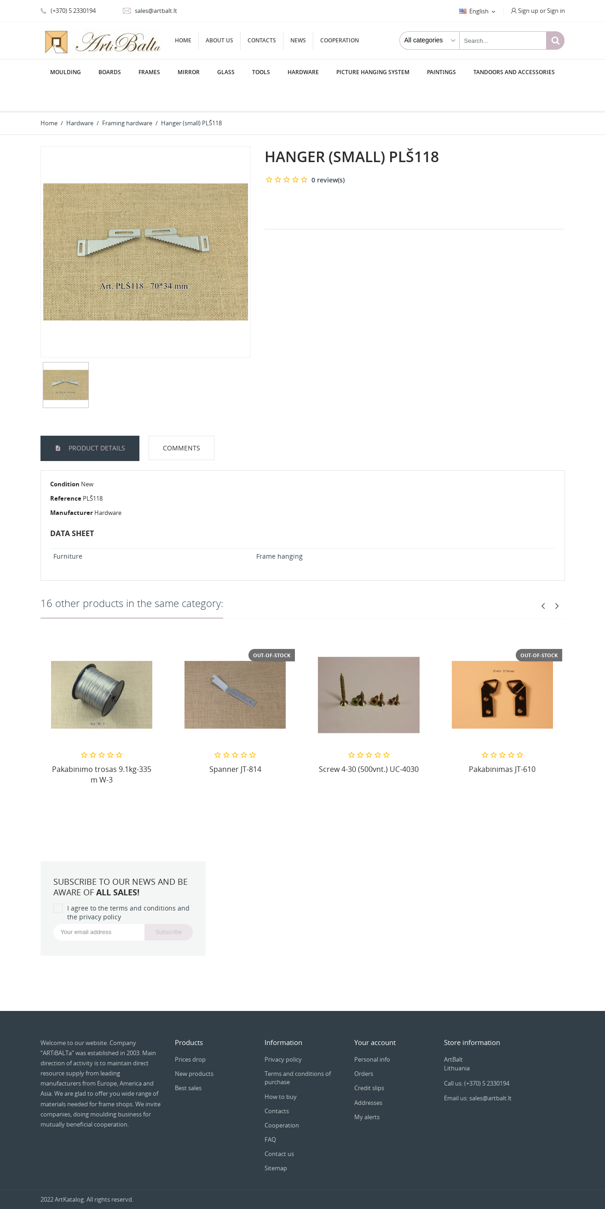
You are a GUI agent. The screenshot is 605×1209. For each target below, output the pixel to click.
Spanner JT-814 (235, 743)
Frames (149, 72)
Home (183, 40)
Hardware (303, 72)
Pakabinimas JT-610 (502, 743)
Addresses (368, 1076)
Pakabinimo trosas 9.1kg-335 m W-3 (101, 748)
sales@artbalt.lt (149, 10)
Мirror (189, 72)
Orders (363, 1047)
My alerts (367, 1090)
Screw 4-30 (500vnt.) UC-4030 (369, 743)
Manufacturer (71, 486)
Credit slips (369, 1061)
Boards (109, 72)
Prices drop (190, 1033)
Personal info (372, 1033)
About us (219, 40)
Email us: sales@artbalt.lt (478, 1072)
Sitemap (276, 1142)
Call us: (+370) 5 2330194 (476, 1057)
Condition (65, 458)
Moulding (65, 72)
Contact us (279, 1127)
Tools (261, 72)
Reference (65, 472)
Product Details (96, 421)
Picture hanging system (372, 72)
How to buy (281, 1070)
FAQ (270, 1113)
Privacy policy (283, 1033)
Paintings (441, 72)
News (298, 40)
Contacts (262, 40)
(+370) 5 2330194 (68, 10)
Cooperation (339, 40)
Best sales (188, 1061)
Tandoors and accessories (514, 72)
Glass (226, 72)
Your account (375, 1016)
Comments (181, 421)
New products (194, 1047)
